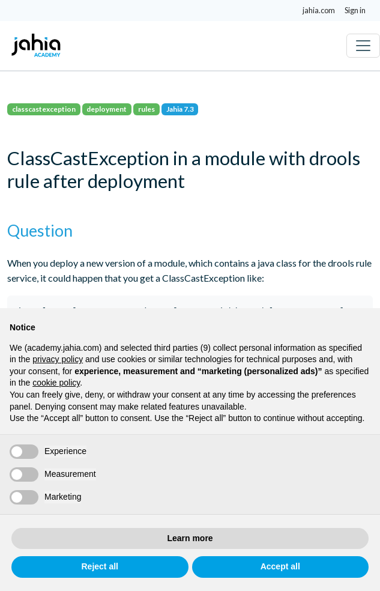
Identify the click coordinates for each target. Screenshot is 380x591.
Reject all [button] (100, 566)
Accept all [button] (280, 566)
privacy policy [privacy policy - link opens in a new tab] (57, 359)
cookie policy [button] (56, 382)
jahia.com (319, 10)
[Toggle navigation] (363, 46)
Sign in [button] (355, 10)
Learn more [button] (190, 538)
